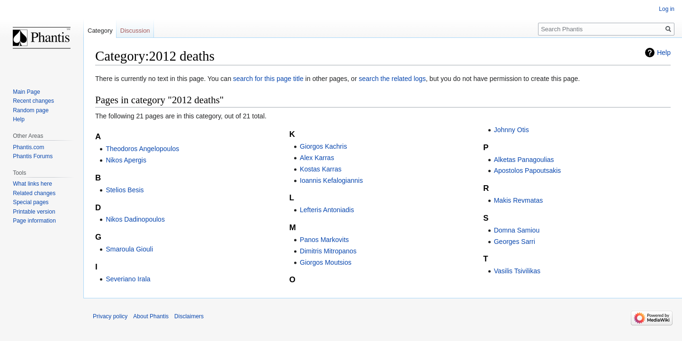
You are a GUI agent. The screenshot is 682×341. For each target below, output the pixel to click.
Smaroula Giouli (129, 249)
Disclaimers (189, 316)
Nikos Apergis (126, 160)
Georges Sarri (514, 241)
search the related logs (392, 78)
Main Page (26, 92)
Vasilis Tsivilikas (517, 271)
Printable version (34, 211)
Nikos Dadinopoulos (135, 219)
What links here (32, 183)
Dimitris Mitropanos (328, 251)
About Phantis (151, 316)
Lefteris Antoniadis (327, 210)
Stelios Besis (125, 190)
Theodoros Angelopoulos (142, 149)
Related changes (34, 193)
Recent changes (33, 101)
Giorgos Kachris (323, 146)
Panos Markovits (324, 239)
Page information (34, 220)
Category (100, 30)
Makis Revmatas (518, 200)
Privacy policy (110, 316)
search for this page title (268, 78)
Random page (30, 110)
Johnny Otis (511, 130)
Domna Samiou (517, 230)
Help (664, 52)
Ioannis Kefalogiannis (331, 180)
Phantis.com (28, 147)
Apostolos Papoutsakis (527, 170)
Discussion (135, 30)
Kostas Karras (320, 169)
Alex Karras (317, 158)
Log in (666, 9)
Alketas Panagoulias (524, 159)
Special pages (30, 202)
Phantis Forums (33, 156)
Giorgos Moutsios (325, 262)
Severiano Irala (128, 279)
